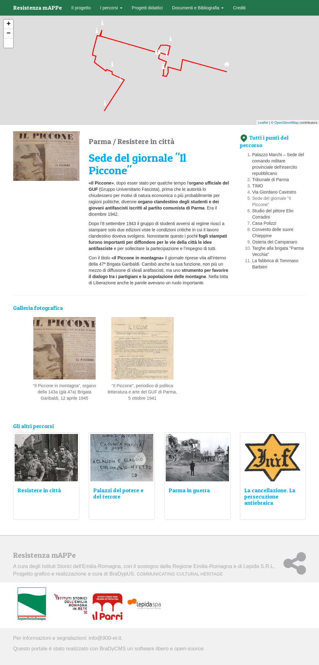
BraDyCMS (113, 649)
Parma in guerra (189, 490)
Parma (101, 141)
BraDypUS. (166, 574)
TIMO (257, 185)
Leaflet (263, 122)
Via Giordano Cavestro (274, 192)
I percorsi (111, 7)
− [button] (9, 33)
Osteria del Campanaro (275, 241)
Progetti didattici (147, 7)
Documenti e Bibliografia (198, 7)
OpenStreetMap (286, 122)
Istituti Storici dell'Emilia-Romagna (81, 566)
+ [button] (9, 24)
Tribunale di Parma (270, 179)
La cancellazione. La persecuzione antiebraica (269, 496)
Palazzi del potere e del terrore (118, 493)
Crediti (239, 7)
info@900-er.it (105, 638)
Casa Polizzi (264, 223)
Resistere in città (145, 141)
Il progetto (81, 7)
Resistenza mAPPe (37, 7)
